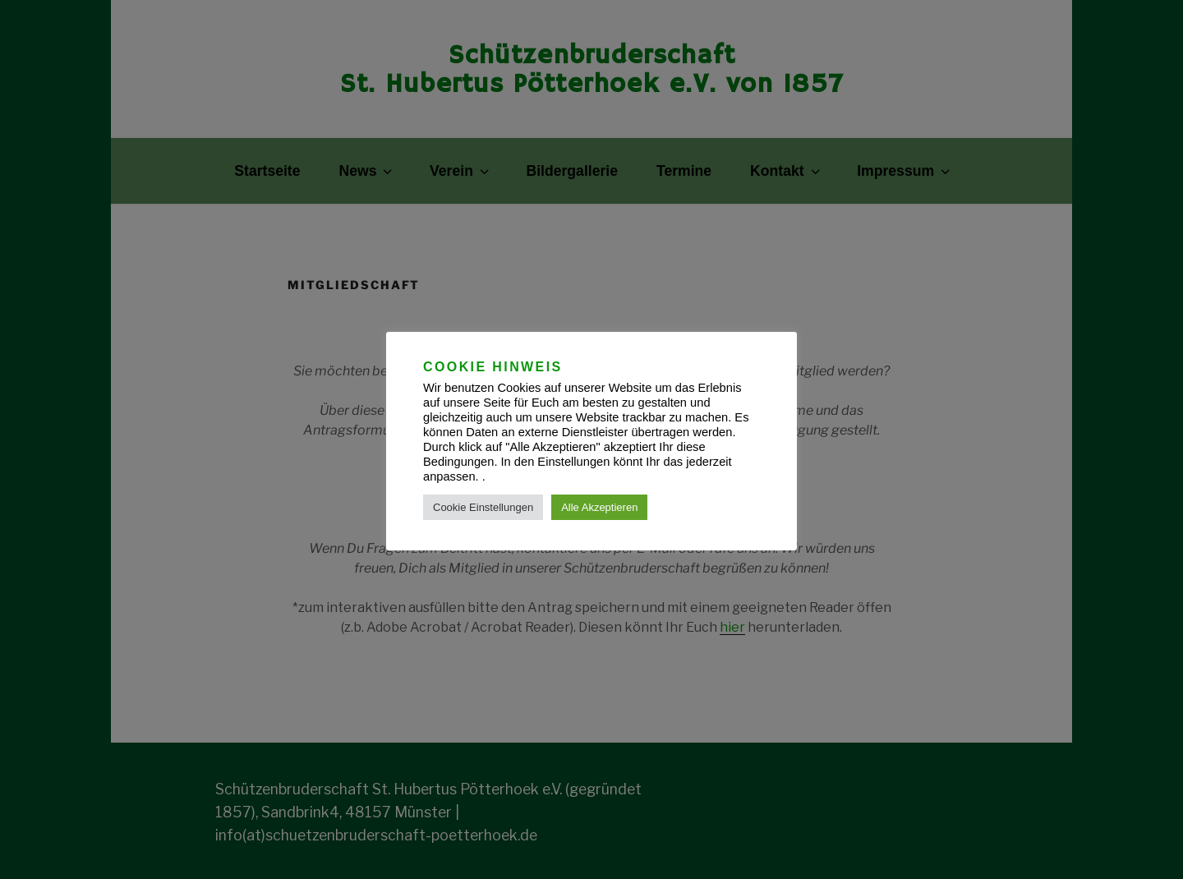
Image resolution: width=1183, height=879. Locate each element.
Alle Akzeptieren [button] (599, 507)
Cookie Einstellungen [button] (483, 507)
